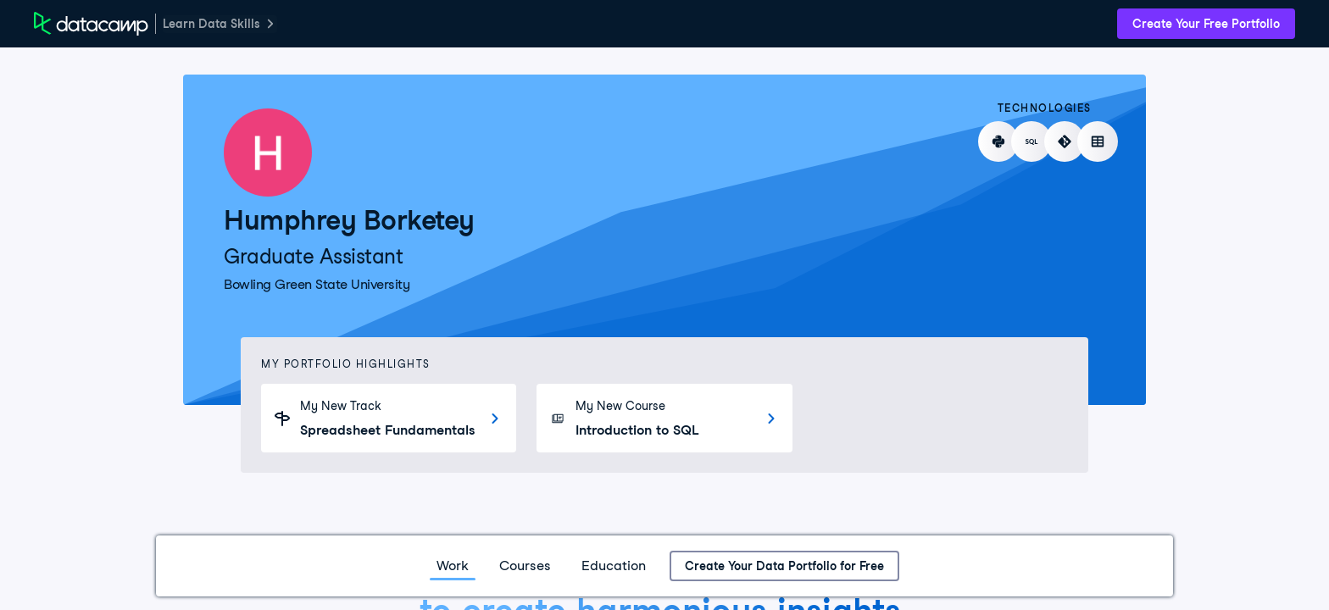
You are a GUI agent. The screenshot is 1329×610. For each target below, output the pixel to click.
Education (613, 565)
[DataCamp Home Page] (91, 24)
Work (453, 565)
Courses (525, 565)
